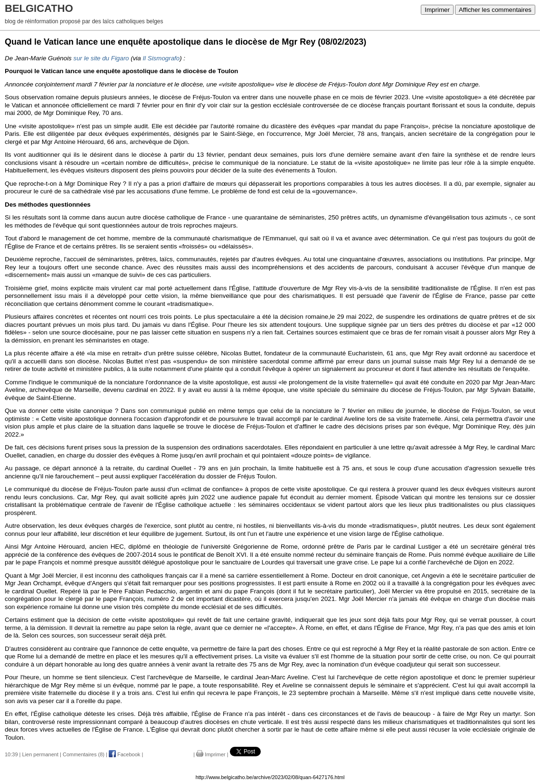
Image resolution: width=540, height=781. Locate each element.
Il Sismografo (161, 58)
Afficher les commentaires (495, 9)
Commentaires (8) (83, 754)
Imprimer (437, 9)
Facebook (124, 754)
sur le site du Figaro (101, 58)
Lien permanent (40, 754)
